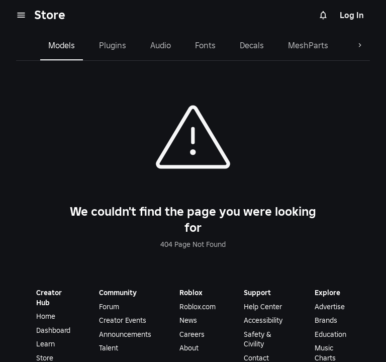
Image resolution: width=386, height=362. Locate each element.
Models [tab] (61, 45)
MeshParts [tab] (308, 45)
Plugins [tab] (112, 45)
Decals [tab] (252, 45)
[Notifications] (323, 15)
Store (49, 15)
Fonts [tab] (205, 45)
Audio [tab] (160, 45)
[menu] (21, 15)
